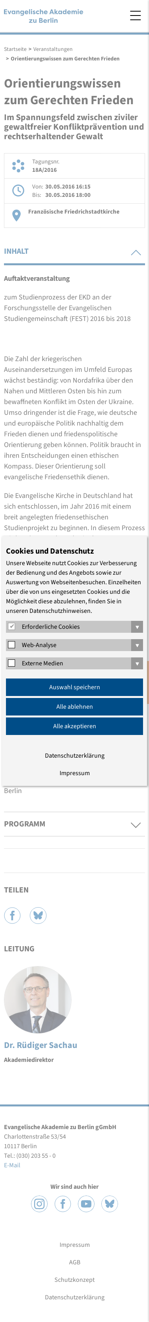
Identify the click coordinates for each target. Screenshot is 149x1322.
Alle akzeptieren (74, 726)
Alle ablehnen (74, 706)
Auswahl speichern (74, 687)
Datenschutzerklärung (74, 755)
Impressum (75, 773)
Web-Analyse (39, 645)
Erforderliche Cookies (51, 626)
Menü (135, 15)
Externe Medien (42, 663)
